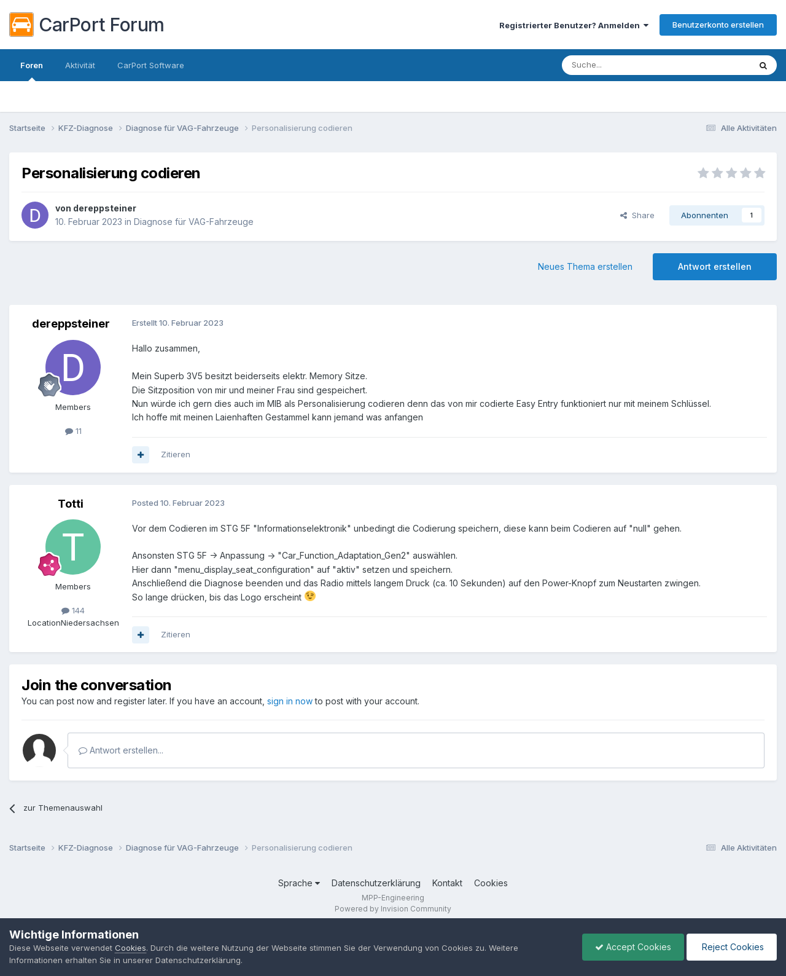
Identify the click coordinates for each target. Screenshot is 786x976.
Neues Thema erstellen (585, 266)
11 (73, 431)
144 (73, 610)
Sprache (299, 883)
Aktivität (80, 65)
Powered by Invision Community (393, 908)
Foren (31, 70)
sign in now (290, 701)
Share (637, 215)
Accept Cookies (633, 947)
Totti (71, 503)
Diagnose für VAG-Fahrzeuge (194, 221)
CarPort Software (150, 65)
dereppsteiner (104, 208)
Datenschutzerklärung (376, 883)
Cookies (491, 883)
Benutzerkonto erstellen (718, 25)
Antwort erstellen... (121, 750)
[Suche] (624, 65)
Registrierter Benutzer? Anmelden (573, 25)
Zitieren (175, 454)
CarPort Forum (87, 24)
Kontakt (447, 883)
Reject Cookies (731, 947)
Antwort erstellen (715, 266)
